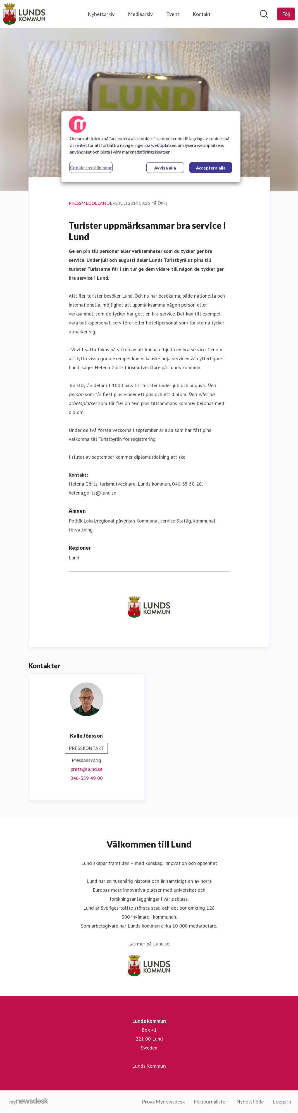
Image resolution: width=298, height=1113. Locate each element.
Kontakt (202, 14)
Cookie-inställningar (91, 167)
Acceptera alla (211, 167)
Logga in (282, 1101)
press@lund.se (86, 769)
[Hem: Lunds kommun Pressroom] (24, 14)
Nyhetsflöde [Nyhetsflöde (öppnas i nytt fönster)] (250, 1101)
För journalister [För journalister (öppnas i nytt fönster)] (210, 1101)
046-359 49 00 (86, 778)
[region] (150, 146)
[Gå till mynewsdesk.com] (29, 1101)
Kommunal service (155, 520)
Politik (75, 520)
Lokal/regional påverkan (109, 520)
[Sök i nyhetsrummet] (263, 14)
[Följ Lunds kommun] (286, 14)
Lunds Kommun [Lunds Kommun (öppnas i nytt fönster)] (149, 1066)
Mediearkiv (140, 14)
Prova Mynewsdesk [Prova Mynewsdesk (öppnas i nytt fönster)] (163, 1101)
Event (172, 14)
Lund (74, 557)
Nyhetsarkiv (101, 14)
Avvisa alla (165, 167)
